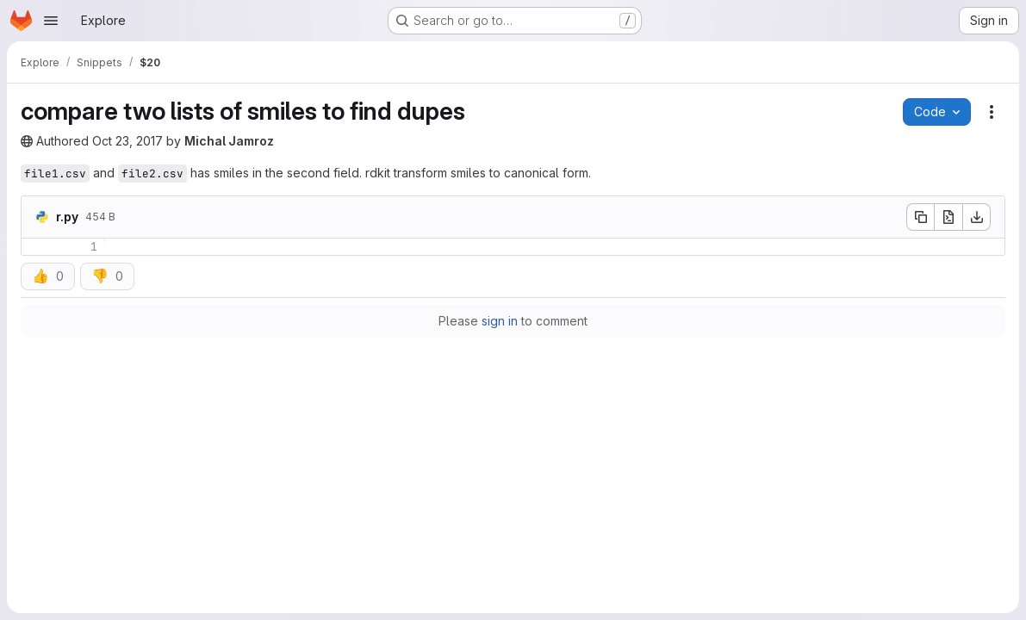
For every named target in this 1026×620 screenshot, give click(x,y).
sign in (500, 320)
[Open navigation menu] (51, 20)
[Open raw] (948, 217)
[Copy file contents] (920, 217)
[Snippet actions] (991, 112)
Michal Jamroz (229, 140)
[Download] (977, 217)
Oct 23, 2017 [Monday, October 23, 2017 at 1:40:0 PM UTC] (127, 140)
